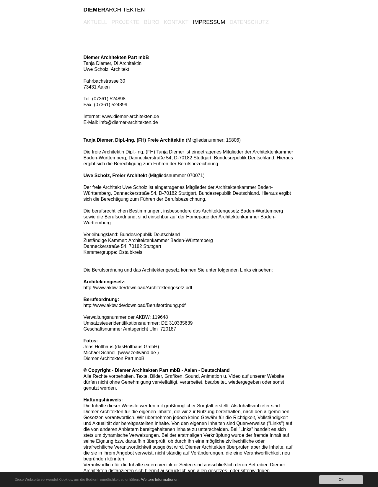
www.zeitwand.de (137, 352)
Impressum (209, 22)
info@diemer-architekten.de (129, 122)
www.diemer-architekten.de (130, 116)
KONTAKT (176, 22)
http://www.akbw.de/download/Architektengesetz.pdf (138, 287)
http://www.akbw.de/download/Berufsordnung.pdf (135, 305)
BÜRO (151, 22)
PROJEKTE (126, 22)
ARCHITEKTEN (114, 9)
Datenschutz (249, 22)
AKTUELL (95, 22)
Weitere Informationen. (160, 479)
